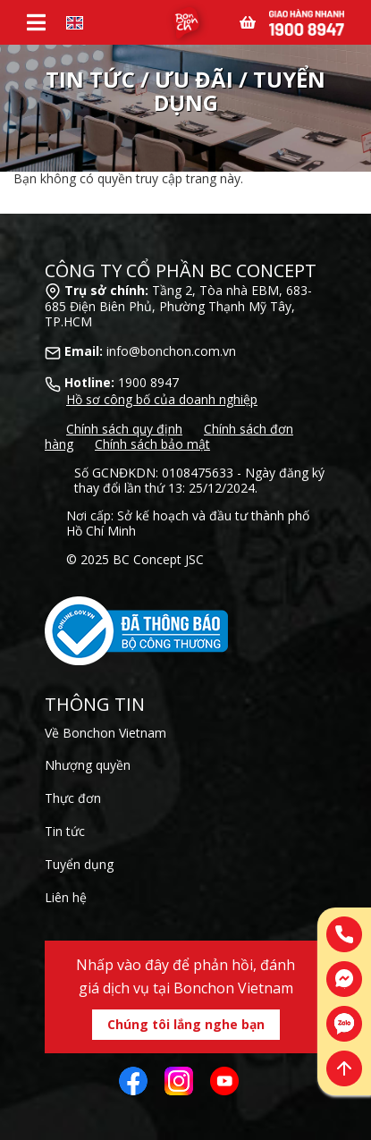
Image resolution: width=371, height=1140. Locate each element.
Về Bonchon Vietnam (105, 732)
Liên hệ (66, 897)
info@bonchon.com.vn (171, 350)
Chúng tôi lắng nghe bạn (186, 1024)
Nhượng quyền (88, 764)
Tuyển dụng (79, 864)
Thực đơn (73, 798)
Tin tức (65, 831)
